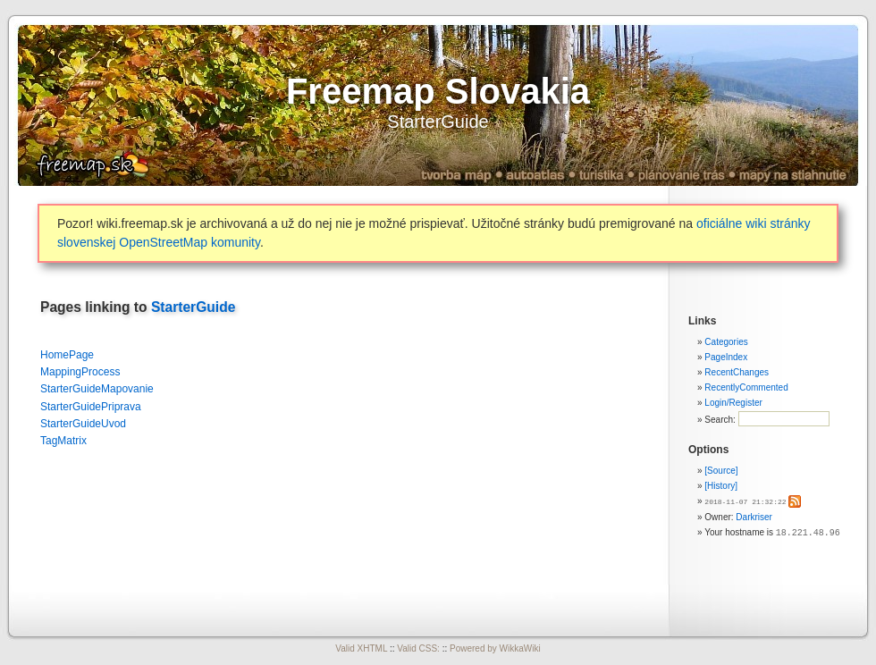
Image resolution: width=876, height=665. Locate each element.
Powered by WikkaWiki (495, 648)
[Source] (720, 471)
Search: (720, 420)
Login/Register (733, 403)
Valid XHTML (361, 648)
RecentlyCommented (746, 387)
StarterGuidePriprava (90, 406)
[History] (720, 486)
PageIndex (725, 357)
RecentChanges (736, 372)
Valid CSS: (418, 648)
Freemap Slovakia (438, 91)
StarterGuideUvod (83, 423)
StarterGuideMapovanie (97, 389)
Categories (725, 342)
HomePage (67, 355)
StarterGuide (437, 121)
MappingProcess (80, 372)
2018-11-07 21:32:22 (745, 501)
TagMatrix (63, 440)
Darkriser (754, 516)
